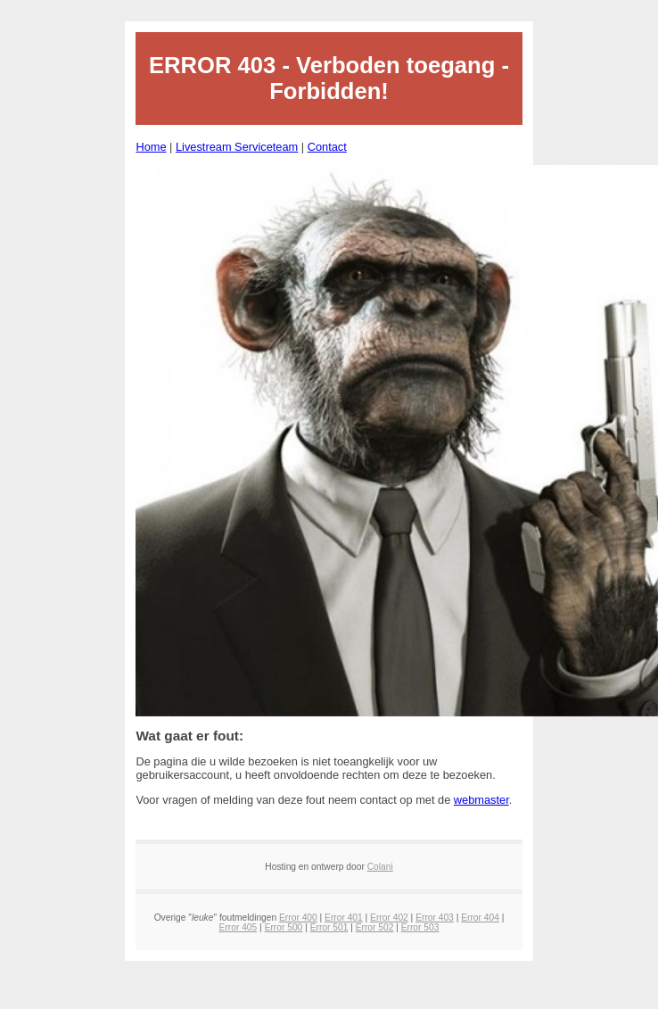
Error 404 (480, 917)
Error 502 (375, 927)
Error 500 (284, 927)
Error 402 (389, 917)
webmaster (481, 799)
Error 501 (329, 927)
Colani (380, 867)
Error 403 (434, 917)
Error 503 (420, 927)
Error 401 (344, 917)
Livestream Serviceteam (237, 146)
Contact (327, 146)
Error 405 (238, 927)
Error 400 (298, 917)
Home (151, 146)
